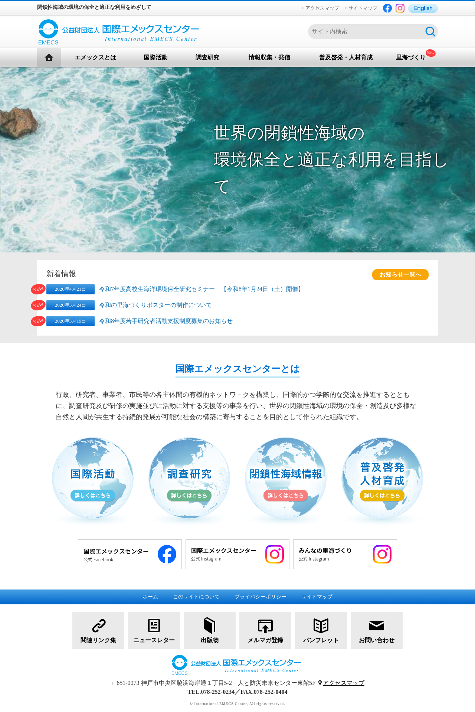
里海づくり (411, 57)
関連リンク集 (98, 629)
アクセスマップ (322, 8)
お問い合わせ (376, 629)
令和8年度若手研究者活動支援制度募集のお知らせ (166, 321)
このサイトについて (196, 597)
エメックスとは (95, 57)
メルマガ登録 (265, 629)
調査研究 (207, 57)
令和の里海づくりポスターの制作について (155, 305)
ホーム (150, 597)
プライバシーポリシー (260, 597)
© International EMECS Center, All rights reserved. (237, 704)
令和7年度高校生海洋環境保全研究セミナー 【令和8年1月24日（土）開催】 (201, 289)
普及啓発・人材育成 (346, 57)
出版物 (209, 629)
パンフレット (321, 629)
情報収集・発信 (269, 57)
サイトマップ (362, 8)
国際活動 (155, 57)
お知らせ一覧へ (400, 274)
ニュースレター (154, 629)
